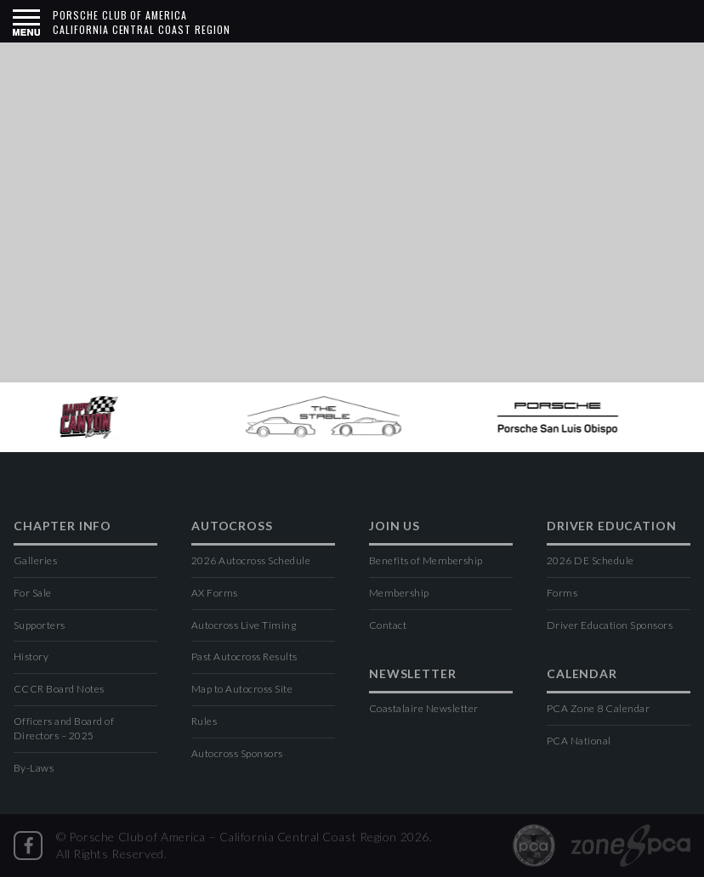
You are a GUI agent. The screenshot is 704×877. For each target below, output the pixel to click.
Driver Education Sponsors (610, 625)
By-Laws (34, 767)
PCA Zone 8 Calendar (598, 708)
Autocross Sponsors (237, 753)
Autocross (232, 526)
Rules (204, 721)
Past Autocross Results (244, 656)
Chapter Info (62, 526)
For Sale (33, 592)
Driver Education (611, 526)
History (31, 656)
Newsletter (412, 674)
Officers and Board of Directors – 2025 (64, 728)
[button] (26, 21)
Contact (387, 625)
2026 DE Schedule (590, 560)
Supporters (39, 625)
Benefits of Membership (426, 560)
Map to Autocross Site (241, 688)
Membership (399, 592)
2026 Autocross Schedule (250, 560)
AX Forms (214, 592)
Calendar (582, 674)
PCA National (579, 740)
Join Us (394, 526)
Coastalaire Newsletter (424, 708)
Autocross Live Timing (243, 625)
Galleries (35, 560)
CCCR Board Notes (59, 688)
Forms (562, 592)
